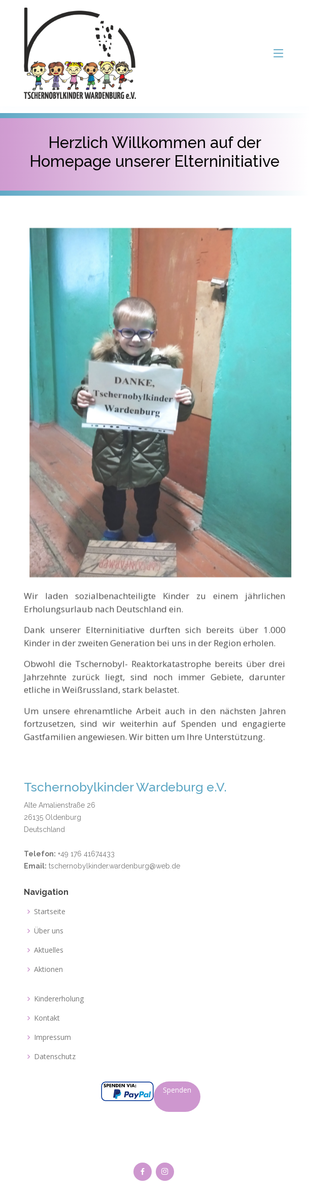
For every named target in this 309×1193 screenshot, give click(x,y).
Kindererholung (59, 998)
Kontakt (47, 1018)
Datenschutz (55, 1056)
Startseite (49, 911)
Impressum (52, 1037)
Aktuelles (48, 950)
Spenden (177, 1090)
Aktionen (48, 969)
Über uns (48, 930)
